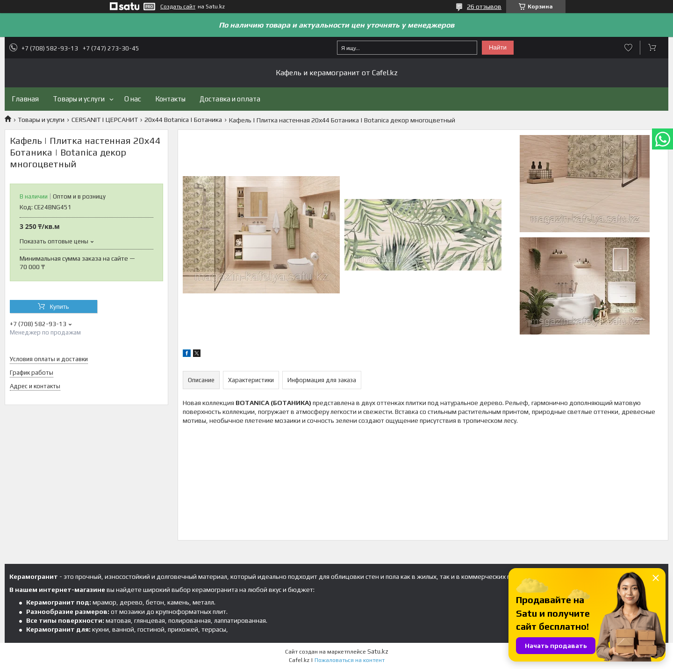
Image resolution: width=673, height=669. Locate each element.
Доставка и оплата (230, 99)
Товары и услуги (79, 99)
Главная (25, 99)
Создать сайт (177, 6)
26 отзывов (484, 6)
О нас (132, 99)
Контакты (170, 99)
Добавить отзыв (628, 48)
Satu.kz (377, 651)
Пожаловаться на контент (350, 660)
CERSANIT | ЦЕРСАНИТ (105, 119)
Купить (59, 306)
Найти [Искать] (498, 47)
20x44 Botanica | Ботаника (183, 119)
